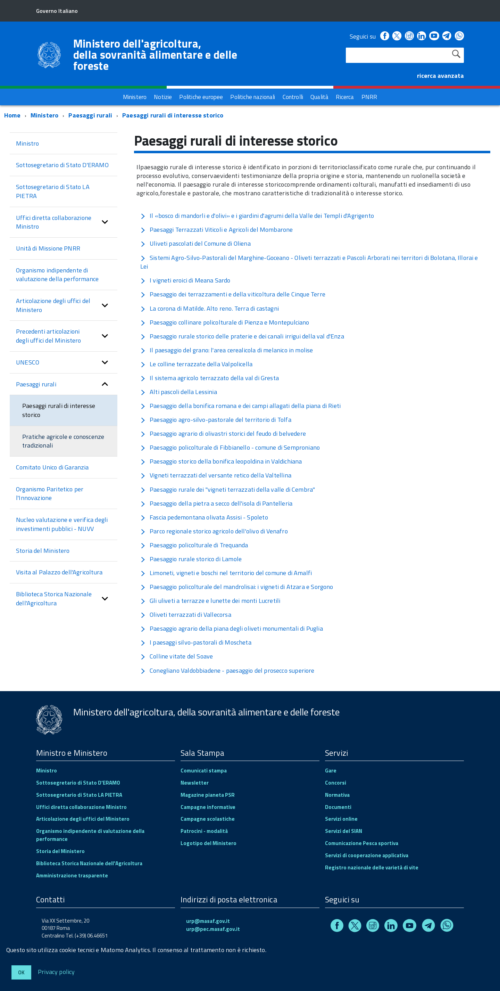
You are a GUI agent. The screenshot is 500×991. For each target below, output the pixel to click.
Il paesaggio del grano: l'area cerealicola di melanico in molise (226, 350)
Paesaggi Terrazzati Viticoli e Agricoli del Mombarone (216, 229)
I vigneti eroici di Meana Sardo (185, 280)
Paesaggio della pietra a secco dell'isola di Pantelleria (216, 503)
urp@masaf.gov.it (208, 921)
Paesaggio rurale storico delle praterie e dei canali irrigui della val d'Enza (242, 336)
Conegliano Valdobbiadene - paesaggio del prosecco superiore (227, 670)
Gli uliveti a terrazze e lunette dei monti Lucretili (210, 600)
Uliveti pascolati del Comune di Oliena (195, 243)
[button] (104, 222)
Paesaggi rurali (90, 115)
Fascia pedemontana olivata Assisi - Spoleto (204, 517)
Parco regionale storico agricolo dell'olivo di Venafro (214, 531)
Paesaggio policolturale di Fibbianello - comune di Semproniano (230, 447)
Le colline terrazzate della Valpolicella (196, 364)
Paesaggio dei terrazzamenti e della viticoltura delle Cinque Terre (232, 294)
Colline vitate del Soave (176, 656)
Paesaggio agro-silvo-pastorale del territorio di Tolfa (215, 419)
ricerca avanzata (440, 75)
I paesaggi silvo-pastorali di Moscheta (195, 642)
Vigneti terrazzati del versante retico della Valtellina (215, 475)
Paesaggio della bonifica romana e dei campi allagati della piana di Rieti (240, 405)
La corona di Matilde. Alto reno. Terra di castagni (209, 308)
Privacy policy (56, 971)
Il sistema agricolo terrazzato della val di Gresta (209, 378)
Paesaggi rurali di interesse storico (172, 115)
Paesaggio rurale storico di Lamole (191, 559)
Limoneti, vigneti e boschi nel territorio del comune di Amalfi (226, 573)
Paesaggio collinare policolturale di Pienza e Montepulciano (224, 322)
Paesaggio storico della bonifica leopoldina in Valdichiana (221, 461)
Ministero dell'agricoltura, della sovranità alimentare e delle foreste (155, 54)
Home (12, 115)
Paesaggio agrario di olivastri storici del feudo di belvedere (223, 433)
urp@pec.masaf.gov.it (213, 929)
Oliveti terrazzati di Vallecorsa (185, 614)
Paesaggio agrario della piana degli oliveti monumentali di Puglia (231, 628)
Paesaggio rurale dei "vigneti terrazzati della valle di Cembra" (227, 489)
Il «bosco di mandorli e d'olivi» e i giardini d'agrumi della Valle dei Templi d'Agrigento (257, 215)
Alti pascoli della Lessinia (178, 391)
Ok (21, 972)
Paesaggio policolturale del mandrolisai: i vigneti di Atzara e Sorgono (236, 586)
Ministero (45, 115)
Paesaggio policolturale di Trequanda (194, 545)
